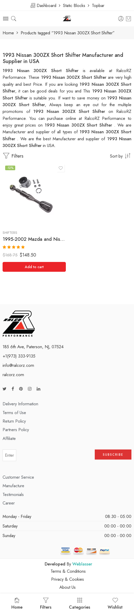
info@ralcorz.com (18, 365)
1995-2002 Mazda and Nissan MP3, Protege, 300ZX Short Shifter (34, 239)
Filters (13, 155)
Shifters (10, 232)
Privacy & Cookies (67, 579)
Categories (79, 603)
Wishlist (115, 603)
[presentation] (55, 457)
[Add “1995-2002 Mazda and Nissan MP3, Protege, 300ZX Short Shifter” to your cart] (34, 267)
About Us (67, 587)
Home (8, 33)
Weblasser (82, 564)
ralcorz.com (13, 374)
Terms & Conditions (68, 571)
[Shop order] (67, 155)
